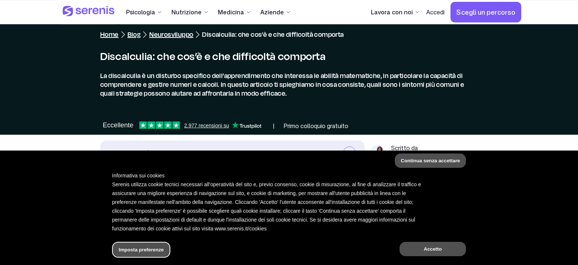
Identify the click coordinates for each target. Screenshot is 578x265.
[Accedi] (435, 12)
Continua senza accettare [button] (430, 160)
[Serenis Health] (88, 12)
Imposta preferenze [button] (141, 249)
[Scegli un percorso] (485, 12)
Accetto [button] (433, 249)
